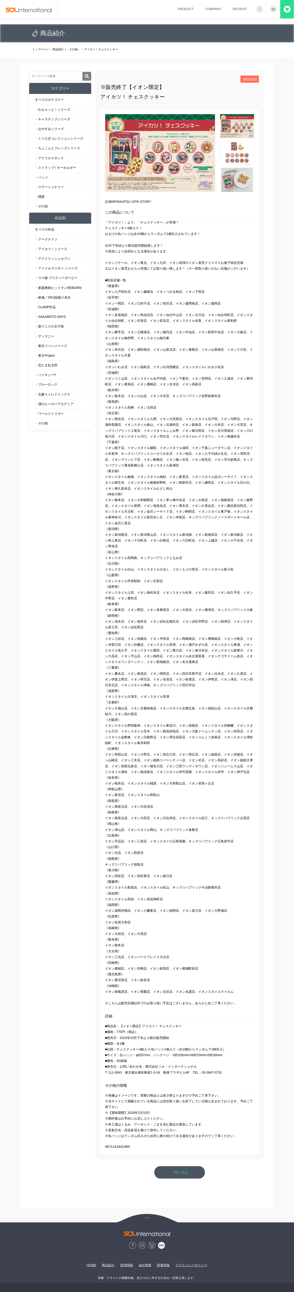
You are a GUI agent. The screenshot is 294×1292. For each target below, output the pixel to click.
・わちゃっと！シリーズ (52, 109)
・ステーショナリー (49, 187)
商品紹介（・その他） (66, 49)
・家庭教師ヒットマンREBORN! (58, 288)
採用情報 (126, 1265)
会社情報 (145, 1265)
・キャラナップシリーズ (52, 119)
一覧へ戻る (180, 1172)
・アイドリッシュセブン (52, 258)
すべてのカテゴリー (49, 100)
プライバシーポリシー (191, 1265)
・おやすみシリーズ (49, 129)
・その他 (41, 206)
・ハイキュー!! (45, 375)
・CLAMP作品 (45, 307)
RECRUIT (240, 9)
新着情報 (163, 1265)
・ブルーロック (46, 384)
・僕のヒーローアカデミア (54, 404)
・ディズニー (44, 336)
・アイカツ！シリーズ (51, 249)
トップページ (40, 49)
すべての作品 (44, 229)
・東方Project (45, 355)
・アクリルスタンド (49, 158)
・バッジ (41, 177)
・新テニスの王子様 (49, 326)
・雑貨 (40, 196)
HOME (91, 1265)
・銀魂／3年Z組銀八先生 (53, 297)
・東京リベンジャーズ (51, 346)
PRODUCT (186, 9)
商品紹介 (108, 1265)
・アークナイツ (46, 239)
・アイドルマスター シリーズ (56, 268)
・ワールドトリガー (49, 413)
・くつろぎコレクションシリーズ (59, 138)
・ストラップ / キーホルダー (55, 167)
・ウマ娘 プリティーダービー (56, 278)
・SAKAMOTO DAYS (50, 317)
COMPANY (213, 9)
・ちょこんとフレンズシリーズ (57, 148)
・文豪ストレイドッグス (52, 394)
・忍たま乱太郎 (46, 365)
